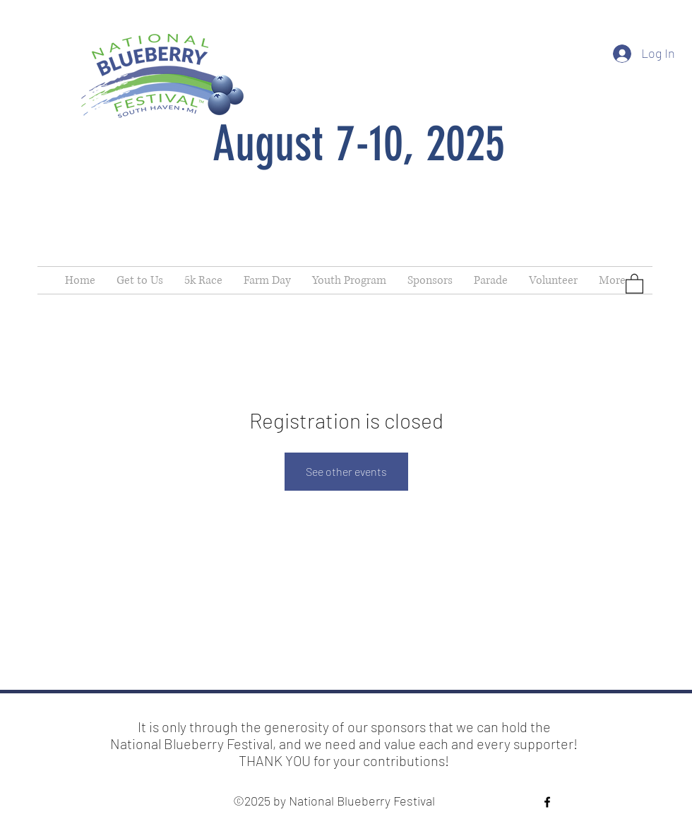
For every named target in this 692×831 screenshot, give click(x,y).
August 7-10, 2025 (359, 143)
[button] (634, 283)
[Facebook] (547, 802)
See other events (346, 471)
